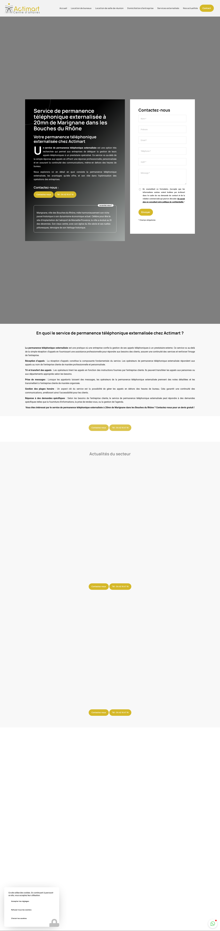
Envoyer (145, 212)
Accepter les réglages (20, 901)
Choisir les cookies (19, 918)
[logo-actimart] (22, 8)
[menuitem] (63, 8)
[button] (212, 923)
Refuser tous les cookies (21, 910)
